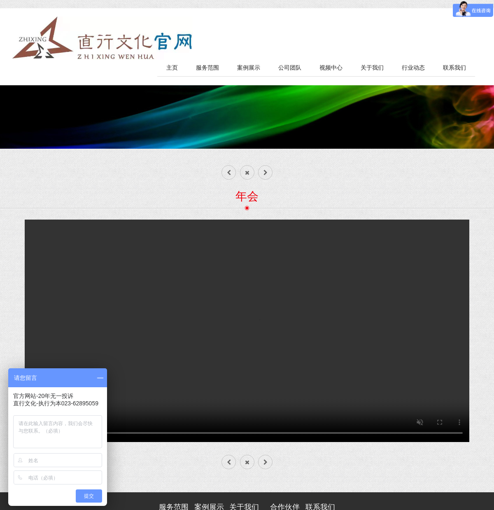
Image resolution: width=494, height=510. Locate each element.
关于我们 (372, 68)
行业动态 (413, 68)
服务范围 (207, 68)
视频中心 (331, 68)
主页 (172, 68)
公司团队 (289, 68)
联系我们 (454, 68)
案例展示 (248, 68)
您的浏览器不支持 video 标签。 (247, 331)
